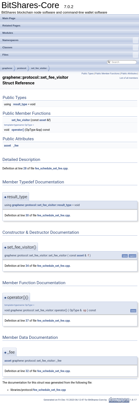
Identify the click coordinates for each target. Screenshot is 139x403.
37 (27, 320)
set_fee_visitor (39, 68)
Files (70, 55)
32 (27, 371)
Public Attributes (129, 73)
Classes (70, 47)
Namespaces (70, 40)
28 (25, 168)
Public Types (88, 73)
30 (27, 215)
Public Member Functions (107, 73)
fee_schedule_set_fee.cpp (51, 168)
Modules (7, 32)
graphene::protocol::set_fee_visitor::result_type (41, 205)
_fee (16, 145)
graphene (7, 68)
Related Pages (11, 25)
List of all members (129, 78)
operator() (17, 129)
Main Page (8, 18)
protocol (21, 68)
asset (42, 120)
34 (27, 265)
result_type (20, 104)
